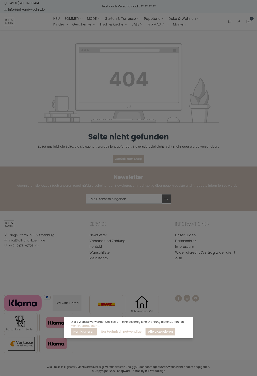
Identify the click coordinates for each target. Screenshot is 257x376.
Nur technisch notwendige (121, 331)
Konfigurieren (83, 331)
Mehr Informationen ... (85, 326)
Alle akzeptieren (160, 331)
